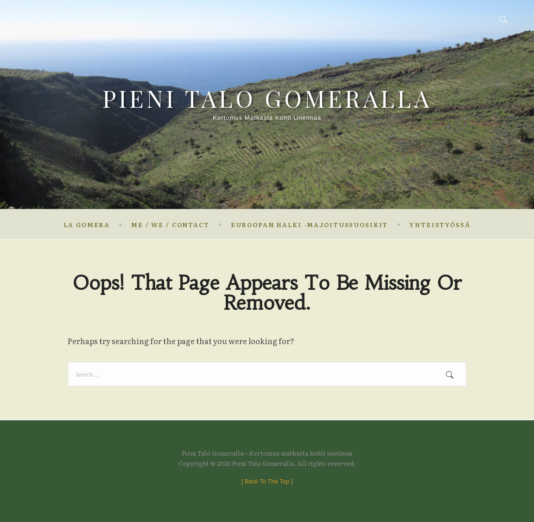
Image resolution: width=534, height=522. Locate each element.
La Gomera (87, 224)
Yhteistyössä (439, 224)
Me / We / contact (170, 224)
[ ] (267, 481)
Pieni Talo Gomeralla (267, 98)
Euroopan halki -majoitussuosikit (309, 224)
